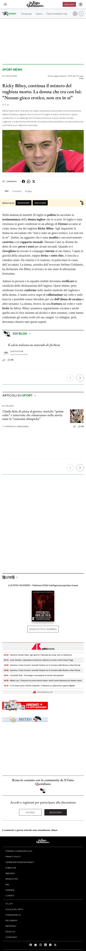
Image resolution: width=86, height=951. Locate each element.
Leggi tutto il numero (43, 629)
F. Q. (5, 105)
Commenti (9, 181)
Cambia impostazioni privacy (19, 862)
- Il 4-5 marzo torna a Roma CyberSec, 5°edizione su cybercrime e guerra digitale (39, 686)
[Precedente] (70, 378)
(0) (81, 426)
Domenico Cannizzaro (15, 426)
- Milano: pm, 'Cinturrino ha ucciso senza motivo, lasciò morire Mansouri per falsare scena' (43, 681)
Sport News (12, 69)
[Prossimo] (80, 378)
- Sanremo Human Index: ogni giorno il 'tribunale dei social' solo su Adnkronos (38, 655)
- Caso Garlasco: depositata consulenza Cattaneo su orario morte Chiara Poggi (38, 660)
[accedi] (81, 4)
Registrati (56, 812)
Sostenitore (17, 351)
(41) (11, 360)
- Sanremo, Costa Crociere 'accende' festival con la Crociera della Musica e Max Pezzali (42, 665)
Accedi (30, 812)
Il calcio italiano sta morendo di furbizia (34, 345)
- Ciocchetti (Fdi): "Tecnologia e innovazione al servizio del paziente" (34, 675)
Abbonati (69, 4)
